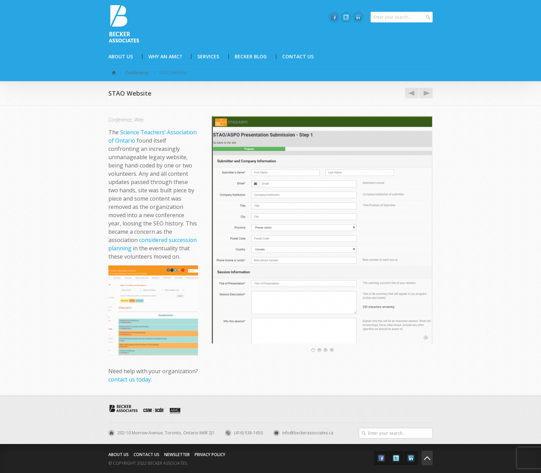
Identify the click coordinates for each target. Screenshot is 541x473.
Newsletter (177, 454)
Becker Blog (251, 56)
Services (208, 56)
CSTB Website (410, 93)
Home (114, 72)
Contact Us (298, 56)
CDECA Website (424, 93)
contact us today (129, 379)
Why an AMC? (165, 56)
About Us (120, 56)
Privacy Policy (210, 454)
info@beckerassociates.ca (307, 433)
